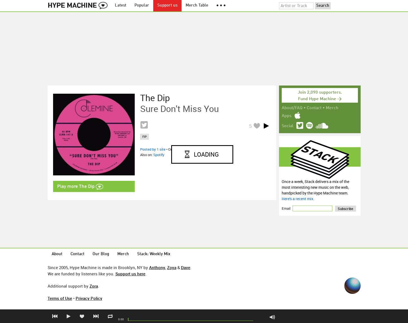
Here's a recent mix (297, 198)
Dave (185, 267)
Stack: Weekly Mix (153, 254)
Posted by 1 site (152, 149)
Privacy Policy (89, 298)
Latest (120, 6)
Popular (141, 6)
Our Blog (101, 254)
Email (286, 208)
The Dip (155, 97)
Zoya (171, 267)
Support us (167, 6)
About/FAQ (292, 108)
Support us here (130, 273)
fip (144, 137)
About (57, 254)
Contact (314, 108)
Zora (94, 286)
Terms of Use (60, 298)
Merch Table (197, 6)
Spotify (158, 154)
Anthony (157, 267)
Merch (332, 108)
